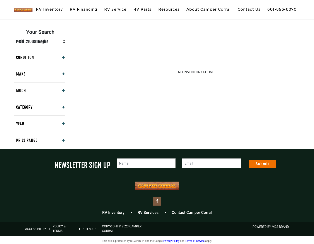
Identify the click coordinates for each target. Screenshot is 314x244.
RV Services (148, 212)
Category (24, 107)
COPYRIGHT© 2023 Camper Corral (122, 229)
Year (20, 123)
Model (21, 90)
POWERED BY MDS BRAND (271, 227)
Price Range (26, 140)
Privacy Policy (171, 240)
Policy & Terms (59, 229)
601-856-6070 (282, 9)
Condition (25, 57)
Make (20, 74)
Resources (168, 9)
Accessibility (35, 229)
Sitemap (89, 229)
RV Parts (142, 9)
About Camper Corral (208, 9)
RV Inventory (49, 9)
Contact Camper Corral (192, 212)
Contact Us (249, 9)
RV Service (115, 9)
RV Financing (83, 9)
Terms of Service (195, 240)
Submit (262, 164)
